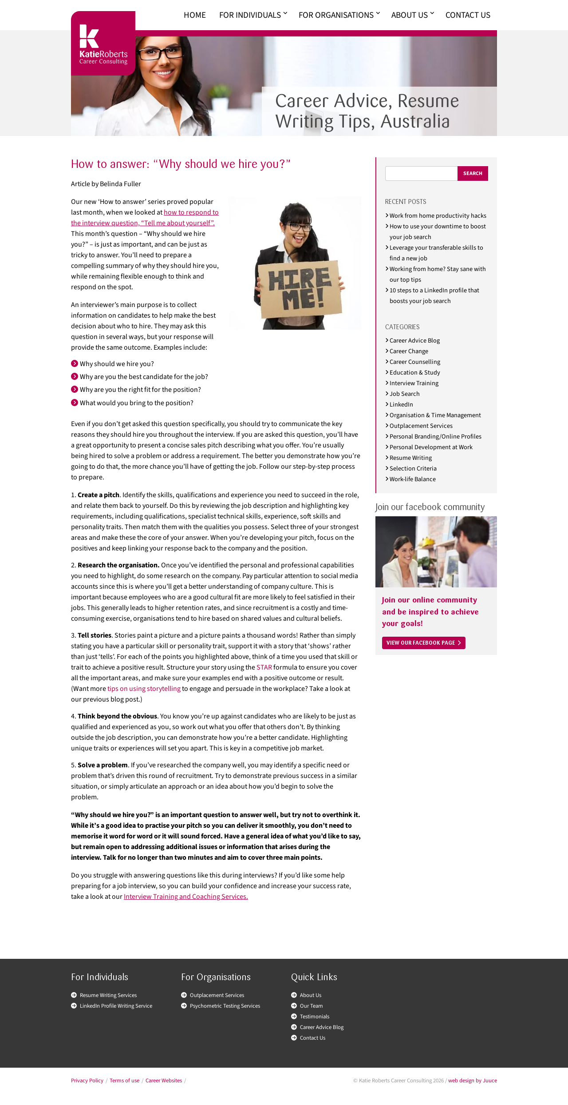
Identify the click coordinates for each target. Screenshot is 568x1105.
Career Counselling (415, 362)
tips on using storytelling (144, 689)
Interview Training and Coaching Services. (186, 897)
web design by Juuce (472, 1081)
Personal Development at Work (431, 447)
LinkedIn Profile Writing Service (116, 1006)
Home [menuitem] (195, 15)
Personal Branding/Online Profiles (435, 436)
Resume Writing (411, 458)
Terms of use (124, 1081)
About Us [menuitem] (409, 15)
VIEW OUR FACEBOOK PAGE (421, 643)
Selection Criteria (413, 468)
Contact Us (312, 1038)
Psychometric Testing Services (225, 1006)
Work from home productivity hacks (438, 215)
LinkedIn (401, 404)
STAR (264, 667)
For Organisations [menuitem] (336, 15)
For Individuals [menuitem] (250, 15)
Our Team (311, 1006)
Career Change (409, 351)
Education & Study (415, 372)
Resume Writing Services (108, 995)
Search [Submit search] (472, 173)
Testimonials (314, 1017)
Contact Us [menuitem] (468, 15)
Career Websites (164, 1081)
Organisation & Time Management (435, 415)
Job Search (405, 394)
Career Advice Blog (415, 340)
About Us (310, 995)
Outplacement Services (421, 426)
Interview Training (414, 383)
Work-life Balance (413, 479)
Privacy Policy (87, 1081)
